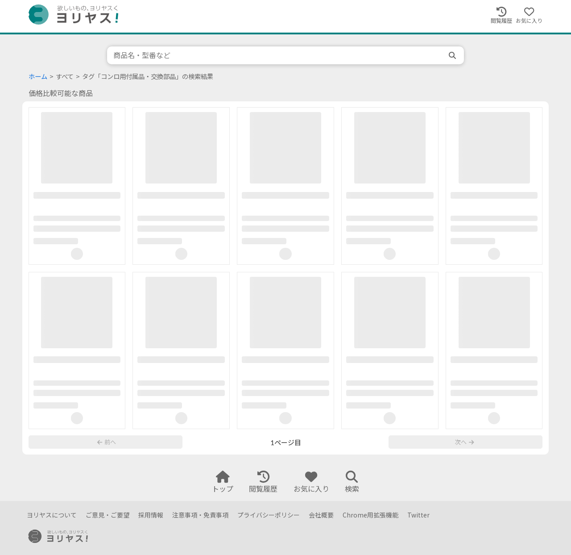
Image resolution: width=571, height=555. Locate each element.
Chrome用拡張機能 (370, 515)
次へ (464, 445)
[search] (453, 55)
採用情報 (150, 515)
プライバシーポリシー (268, 515)
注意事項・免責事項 (200, 515)
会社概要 (321, 515)
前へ (106, 445)
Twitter (418, 515)
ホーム (38, 76)
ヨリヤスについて (52, 515)
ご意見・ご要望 (107, 515)
